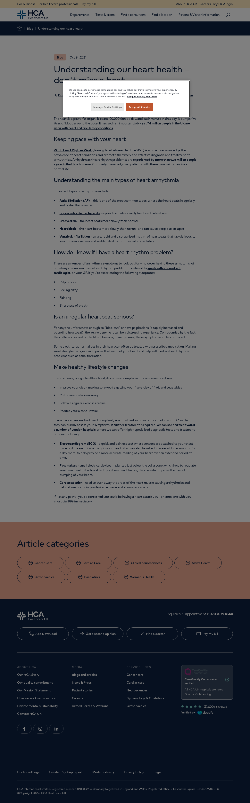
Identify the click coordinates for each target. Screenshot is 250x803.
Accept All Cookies (139, 107)
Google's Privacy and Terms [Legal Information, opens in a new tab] (142, 96)
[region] (126, 98)
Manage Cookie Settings (107, 107)
